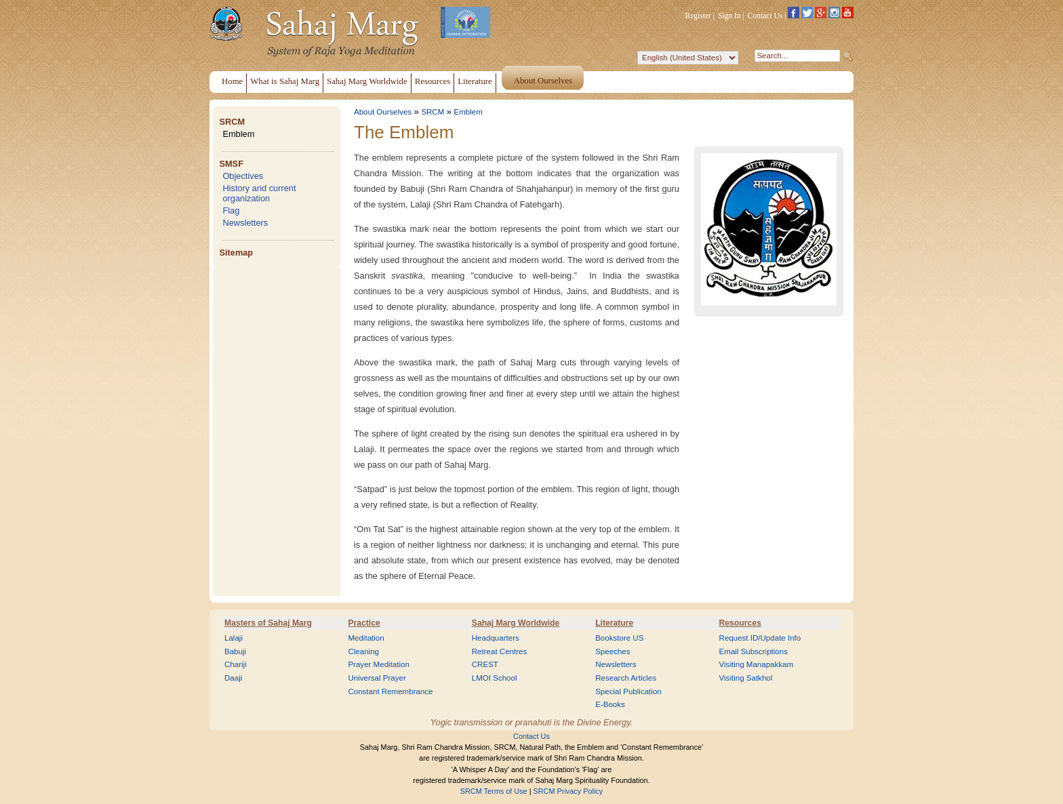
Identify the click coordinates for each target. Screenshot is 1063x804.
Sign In (729, 16)
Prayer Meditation (378, 664)
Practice (364, 623)
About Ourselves (383, 112)
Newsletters (245, 223)
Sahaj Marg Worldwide (515, 623)
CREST (485, 664)
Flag (230, 210)
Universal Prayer (376, 678)
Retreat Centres (499, 651)
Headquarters (495, 638)
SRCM (232, 122)
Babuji (235, 651)
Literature (614, 623)
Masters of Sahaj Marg (268, 623)
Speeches (612, 651)
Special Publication (628, 691)
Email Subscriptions (753, 651)
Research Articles (625, 678)
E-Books (610, 704)
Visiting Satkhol (746, 678)
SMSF (231, 164)
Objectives (242, 176)
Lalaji (233, 638)
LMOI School (494, 678)
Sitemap (236, 252)
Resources (740, 623)
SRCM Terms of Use (493, 791)
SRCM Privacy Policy (568, 791)
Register (698, 16)
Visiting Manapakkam (756, 664)
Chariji (235, 664)
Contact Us (765, 16)
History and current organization (259, 193)
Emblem (238, 134)
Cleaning (363, 651)
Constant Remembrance (390, 691)
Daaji (233, 678)
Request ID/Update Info (760, 638)
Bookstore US (619, 638)
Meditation (366, 638)
